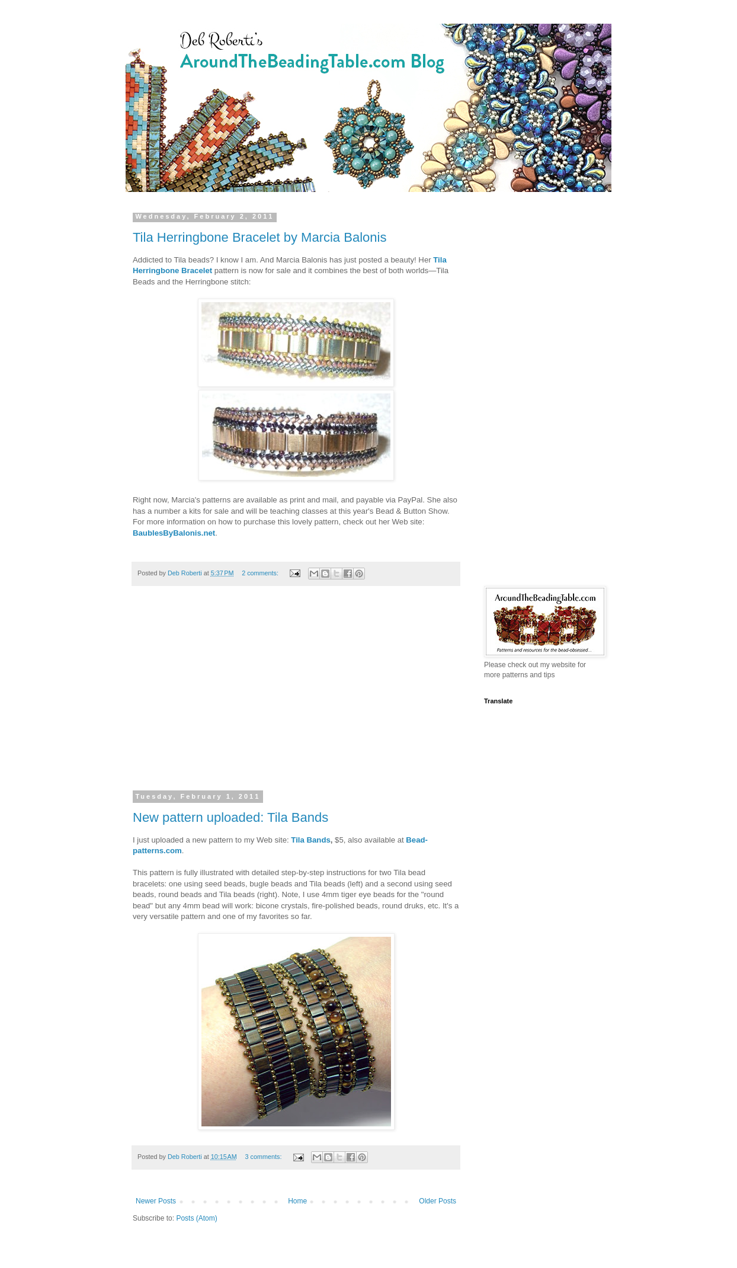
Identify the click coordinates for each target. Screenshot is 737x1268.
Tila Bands (310, 839)
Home (297, 1201)
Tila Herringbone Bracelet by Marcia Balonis (259, 237)
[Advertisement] (296, 696)
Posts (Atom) (196, 1218)
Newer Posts (156, 1201)
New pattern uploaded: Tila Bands (230, 817)
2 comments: (261, 573)
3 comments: (264, 1156)
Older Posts (437, 1201)
